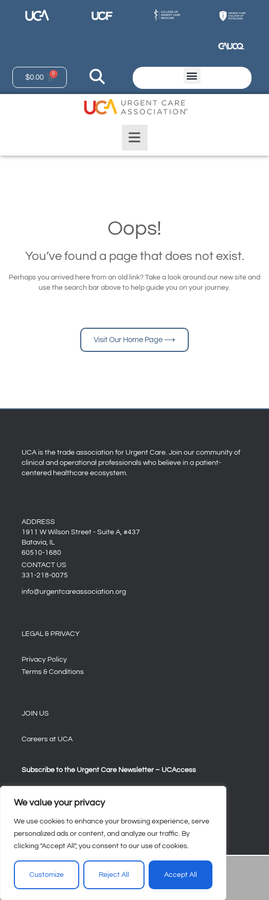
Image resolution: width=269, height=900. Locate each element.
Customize (46, 874)
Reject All (114, 874)
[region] (113, 843)
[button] (192, 75)
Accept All (180, 874)
